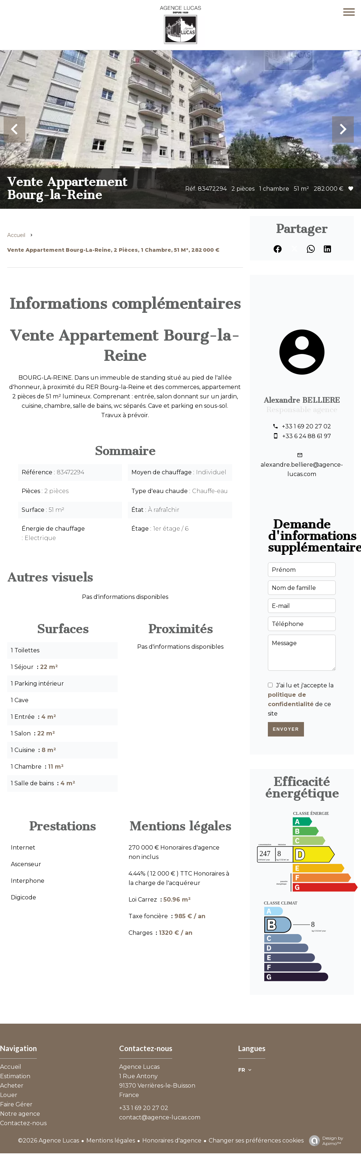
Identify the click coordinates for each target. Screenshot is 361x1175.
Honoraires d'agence (171, 1140)
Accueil (16, 235)
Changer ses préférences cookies (256, 1140)
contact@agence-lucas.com (159, 1117)
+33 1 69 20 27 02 (306, 426)
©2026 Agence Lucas (48, 1140)
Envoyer (286, 729)
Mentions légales (110, 1140)
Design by (324, 1140)
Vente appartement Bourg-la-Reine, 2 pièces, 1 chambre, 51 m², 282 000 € (113, 250)
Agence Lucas (139, 1066)
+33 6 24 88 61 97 (306, 436)
